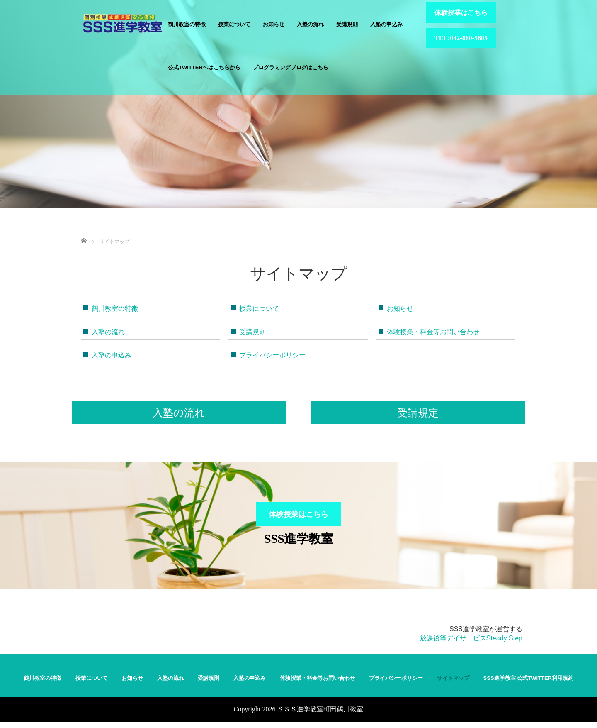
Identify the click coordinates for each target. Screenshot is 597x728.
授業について (234, 24)
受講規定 (418, 412)
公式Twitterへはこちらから (204, 67)
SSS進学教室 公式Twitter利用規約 (528, 684)
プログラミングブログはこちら (290, 67)
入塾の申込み (386, 24)
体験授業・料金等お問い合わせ (433, 331)
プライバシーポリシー (272, 355)
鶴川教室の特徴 (187, 24)
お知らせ (273, 24)
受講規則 (347, 24)
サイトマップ (453, 684)
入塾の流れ (310, 24)
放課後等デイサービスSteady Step (471, 644)
